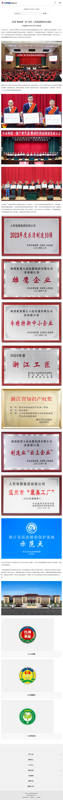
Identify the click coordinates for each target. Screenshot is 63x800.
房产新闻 (31, 9)
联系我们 (32, 797)
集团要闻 (26, 9)
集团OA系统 (25, 797)
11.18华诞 (31, 654)
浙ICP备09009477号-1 (31, 795)
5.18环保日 (31, 736)
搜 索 (44, 13)
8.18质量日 (31, 695)
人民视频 (37, 9)
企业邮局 (38, 797)
